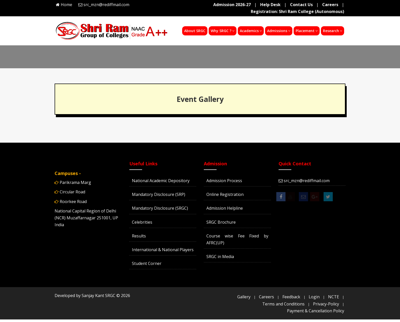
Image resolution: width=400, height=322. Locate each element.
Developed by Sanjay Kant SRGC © (92, 295)
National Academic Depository (161, 180)
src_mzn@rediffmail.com (106, 4)
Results (139, 236)
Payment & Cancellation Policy (315, 311)
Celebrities (142, 222)
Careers (330, 4)
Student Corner (146, 263)
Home (66, 4)
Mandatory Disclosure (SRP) (158, 194)
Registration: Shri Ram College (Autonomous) (297, 11)
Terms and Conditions (283, 304)
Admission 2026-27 (232, 4)
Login (314, 297)
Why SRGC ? (222, 30)
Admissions (278, 30)
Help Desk (270, 4)
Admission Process (224, 180)
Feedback (291, 297)
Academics (251, 30)
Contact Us (301, 4)
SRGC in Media (220, 256)
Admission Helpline (224, 208)
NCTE (333, 297)
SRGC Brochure (221, 222)
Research (332, 30)
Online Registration (225, 194)
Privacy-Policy (326, 304)
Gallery (244, 297)
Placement (307, 30)
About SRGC (194, 30)
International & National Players (163, 249)
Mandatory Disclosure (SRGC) (160, 208)
